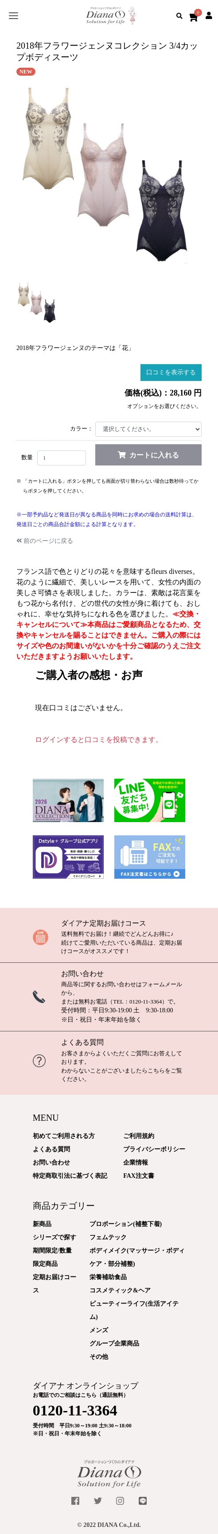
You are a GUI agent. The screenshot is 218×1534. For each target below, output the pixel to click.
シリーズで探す (54, 1237)
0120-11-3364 (145, 1001)
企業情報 (135, 1162)
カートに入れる (148, 455)
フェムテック (108, 1237)
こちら (156, 1070)
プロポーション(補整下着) (126, 1224)
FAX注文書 (138, 1176)
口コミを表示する (171, 372)
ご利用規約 (138, 1136)
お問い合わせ (82, 973)
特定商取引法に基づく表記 (70, 1176)
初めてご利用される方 (64, 1136)
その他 (99, 1356)
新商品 (42, 1224)
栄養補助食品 (108, 1277)
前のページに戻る (44, 541)
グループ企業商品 (114, 1343)
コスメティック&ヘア (120, 1290)
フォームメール (162, 984)
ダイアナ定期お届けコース (103, 923)
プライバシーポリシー (154, 1149)
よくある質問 (82, 1042)
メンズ (99, 1330)
